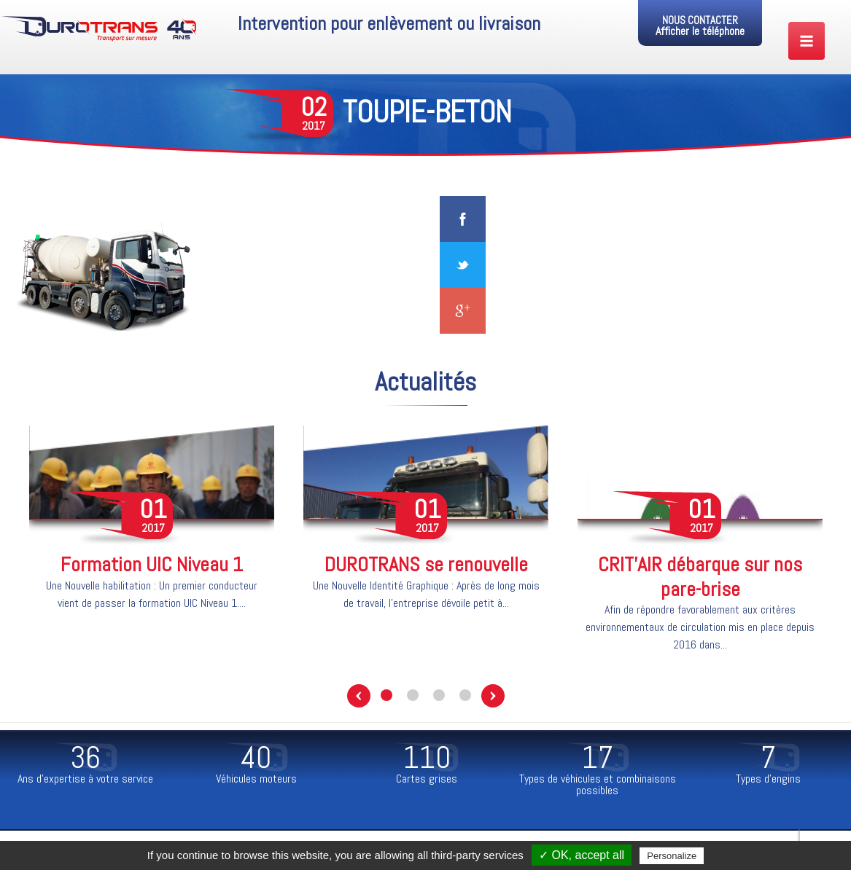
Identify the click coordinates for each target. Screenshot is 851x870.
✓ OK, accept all (581, 855)
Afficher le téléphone (700, 31)
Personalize (671, 855)
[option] (151, 527)
